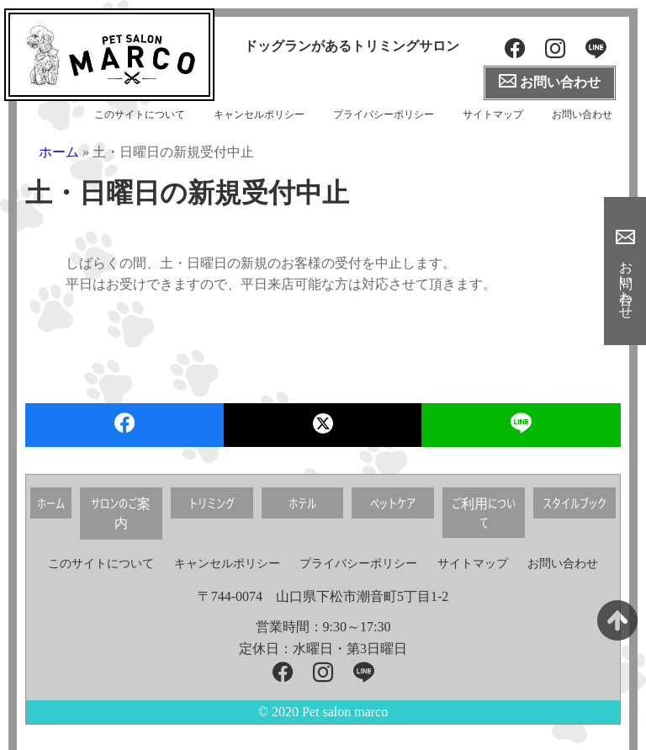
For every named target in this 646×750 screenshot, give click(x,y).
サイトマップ (493, 114)
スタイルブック (574, 503)
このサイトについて (139, 114)
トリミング (211, 503)
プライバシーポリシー (383, 114)
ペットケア (393, 503)
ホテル (302, 503)
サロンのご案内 (121, 512)
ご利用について (484, 512)
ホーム (59, 152)
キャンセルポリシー (259, 114)
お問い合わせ (582, 114)
